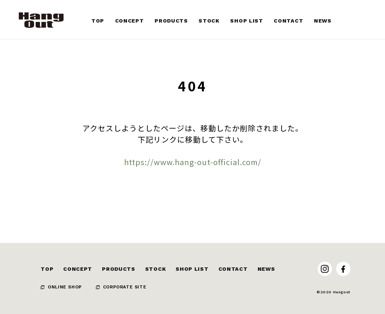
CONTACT (233, 269)
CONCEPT (77, 269)
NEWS (266, 269)
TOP (47, 269)
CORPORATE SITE (124, 287)
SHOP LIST (192, 269)
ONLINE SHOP (65, 287)
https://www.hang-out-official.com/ (192, 161)
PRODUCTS (118, 269)
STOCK (155, 269)
